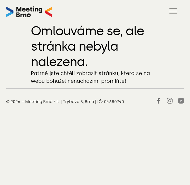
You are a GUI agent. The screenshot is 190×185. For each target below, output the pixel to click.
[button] (173, 12)
